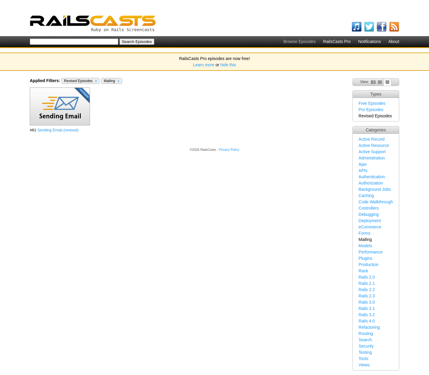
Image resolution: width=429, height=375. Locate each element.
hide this (228, 64)
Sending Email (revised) (57, 130)
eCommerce (370, 227)
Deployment (370, 220)
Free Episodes (372, 103)
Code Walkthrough (376, 201)
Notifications (369, 41)
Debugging (369, 214)
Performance (371, 252)
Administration (372, 158)
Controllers (369, 208)
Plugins (365, 258)
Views (364, 364)
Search (365, 339)
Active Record (372, 139)
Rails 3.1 (367, 308)
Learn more (203, 64)
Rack (363, 270)
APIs (363, 170)
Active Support (372, 151)
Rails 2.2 (367, 289)
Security (366, 346)
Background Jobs (375, 189)
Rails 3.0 (367, 302)
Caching (366, 195)
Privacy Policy (229, 149)
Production (369, 264)
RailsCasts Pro (337, 41)
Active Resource (374, 145)
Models (365, 245)
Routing (366, 333)
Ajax (363, 164)
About (393, 41)
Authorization (371, 183)
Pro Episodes (371, 109)
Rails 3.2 (367, 314)
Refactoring (369, 327)
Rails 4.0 (367, 321)
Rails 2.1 (367, 283)
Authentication (372, 176)
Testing (365, 352)
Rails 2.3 (367, 295)
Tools (364, 358)
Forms (365, 233)
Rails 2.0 (367, 277)
